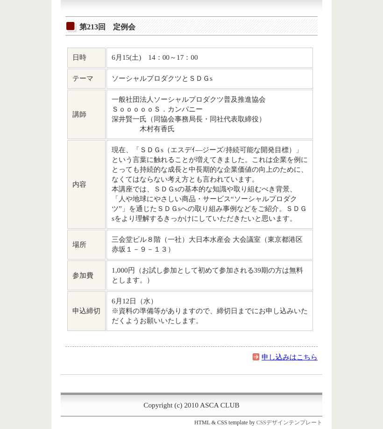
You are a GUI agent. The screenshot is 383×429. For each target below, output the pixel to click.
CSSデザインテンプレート (289, 422)
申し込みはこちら (290, 357)
